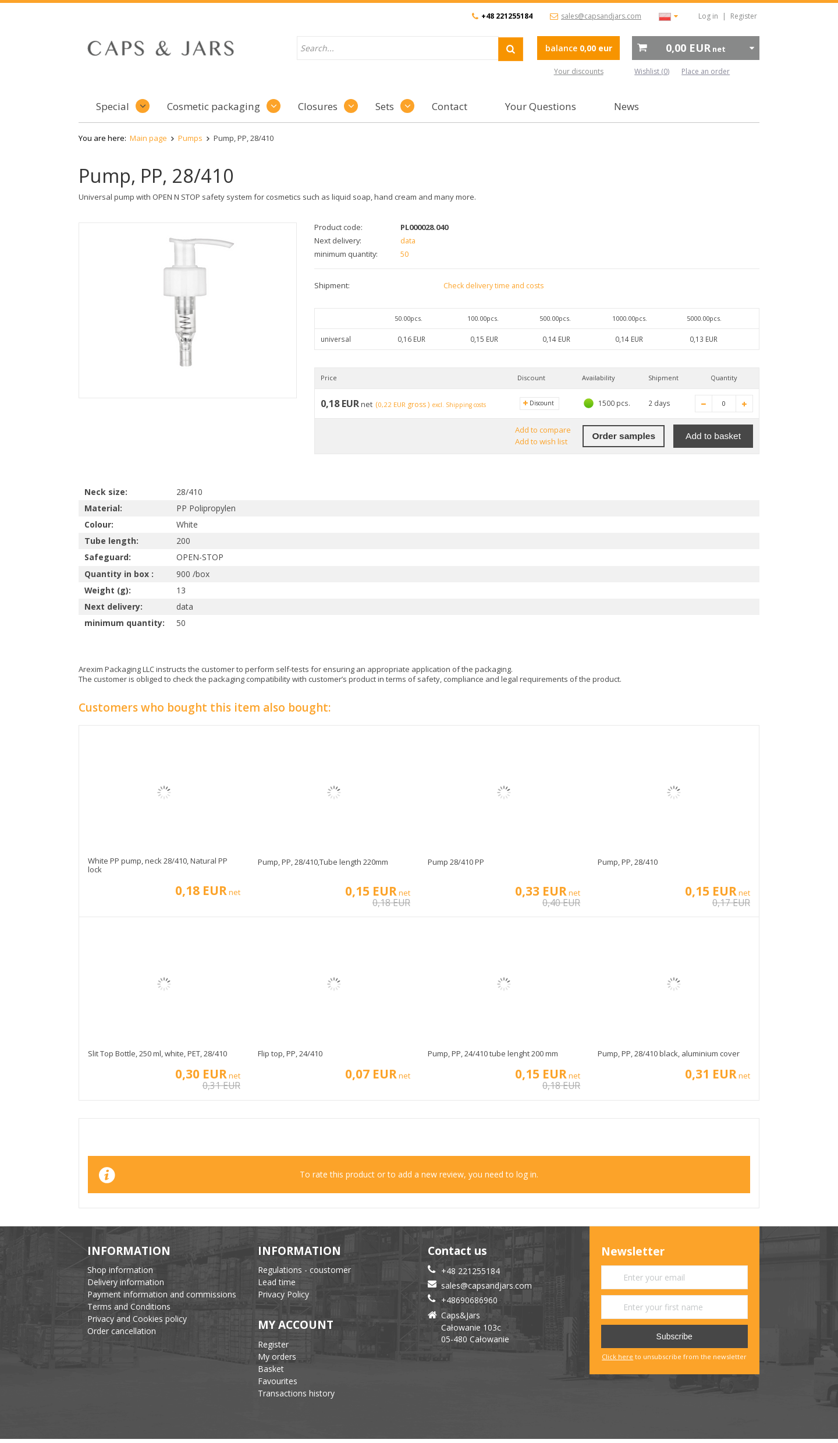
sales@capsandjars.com (601, 16)
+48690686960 (469, 1300)
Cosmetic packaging (213, 106)
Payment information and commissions (161, 1294)
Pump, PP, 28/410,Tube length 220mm (323, 862)
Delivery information (125, 1282)
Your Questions (540, 106)
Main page (148, 138)
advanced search (495, 72)
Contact (449, 106)
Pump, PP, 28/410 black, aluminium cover (669, 1054)
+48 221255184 (506, 16)
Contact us (457, 1251)
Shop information (120, 1269)
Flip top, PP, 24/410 (290, 1054)
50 (404, 254)
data (408, 240)
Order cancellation (121, 1330)
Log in (708, 16)
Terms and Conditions (129, 1306)
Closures (318, 106)
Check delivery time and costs (494, 286)
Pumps (190, 138)
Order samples (623, 436)
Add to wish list (540, 441)
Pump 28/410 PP (456, 862)
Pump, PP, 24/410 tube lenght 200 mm (493, 1054)
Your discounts (578, 71)
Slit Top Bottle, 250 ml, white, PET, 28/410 (157, 1054)
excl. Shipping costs (465, 404)
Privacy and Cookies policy (137, 1318)
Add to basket (713, 436)
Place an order (705, 71)
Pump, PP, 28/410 (628, 862)
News (626, 106)
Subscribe (674, 1336)
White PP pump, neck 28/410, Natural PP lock (158, 866)
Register (743, 16)
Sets (384, 106)
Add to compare (542, 430)
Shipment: (332, 286)
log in (526, 1174)
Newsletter (633, 1251)
